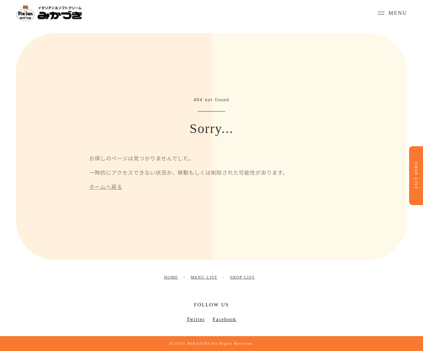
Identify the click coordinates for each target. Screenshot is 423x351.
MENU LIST (204, 277)
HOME (171, 277)
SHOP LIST (242, 277)
